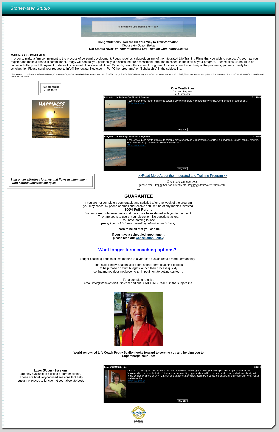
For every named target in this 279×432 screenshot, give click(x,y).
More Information (136, 103)
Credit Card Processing (138, 421)
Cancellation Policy (149, 238)
